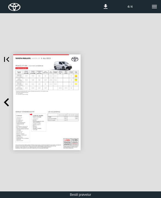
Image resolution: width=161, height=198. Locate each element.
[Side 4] (130, 6)
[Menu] (154, 6)
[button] (105, 6)
